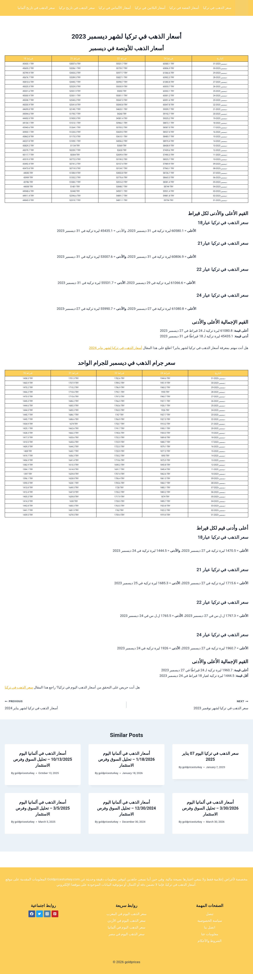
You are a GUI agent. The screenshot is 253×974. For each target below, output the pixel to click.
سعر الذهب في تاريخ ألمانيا (36, 8)
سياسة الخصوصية (209, 921)
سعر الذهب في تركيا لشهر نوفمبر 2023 (189, 704)
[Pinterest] (55, 913)
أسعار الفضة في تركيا (184, 8)
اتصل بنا (209, 927)
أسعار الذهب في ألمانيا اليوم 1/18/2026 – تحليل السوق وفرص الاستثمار (126, 759)
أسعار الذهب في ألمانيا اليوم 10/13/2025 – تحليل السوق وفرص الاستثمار (42, 759)
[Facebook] (31, 913)
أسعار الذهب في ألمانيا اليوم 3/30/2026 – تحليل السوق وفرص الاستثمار (210, 808)
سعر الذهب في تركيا (217, 8)
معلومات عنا (209, 934)
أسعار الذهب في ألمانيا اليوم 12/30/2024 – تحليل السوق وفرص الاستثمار (126, 808)
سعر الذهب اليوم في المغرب (127, 914)
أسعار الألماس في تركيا (115, 8)
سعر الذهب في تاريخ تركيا (77, 8)
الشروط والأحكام (210, 941)
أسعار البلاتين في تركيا (150, 8)
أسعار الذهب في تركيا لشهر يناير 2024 (115, 348)
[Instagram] (47, 913)
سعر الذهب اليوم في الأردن (127, 921)
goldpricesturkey (24, 773)
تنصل (209, 914)
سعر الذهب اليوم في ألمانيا (126, 927)
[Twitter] (39, 913)
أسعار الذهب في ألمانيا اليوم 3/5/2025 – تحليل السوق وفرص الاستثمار (43, 808)
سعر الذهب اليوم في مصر (127, 934)
